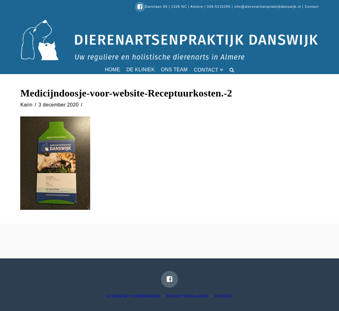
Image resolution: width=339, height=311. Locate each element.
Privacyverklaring (187, 296)
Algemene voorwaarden (133, 296)
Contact (312, 6)
